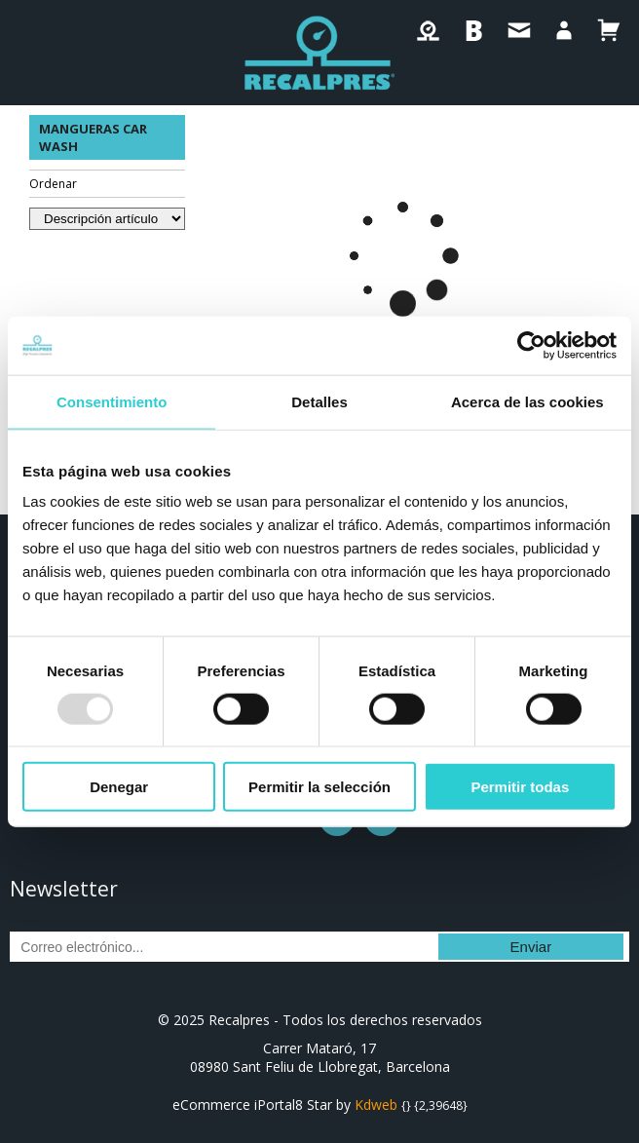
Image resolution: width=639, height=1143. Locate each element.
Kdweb (376, 1104)
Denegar (119, 787)
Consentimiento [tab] (111, 401)
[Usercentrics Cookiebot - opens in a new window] (531, 345)
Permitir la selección (319, 787)
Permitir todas (519, 787)
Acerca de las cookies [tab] (527, 401)
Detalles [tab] (319, 401)
